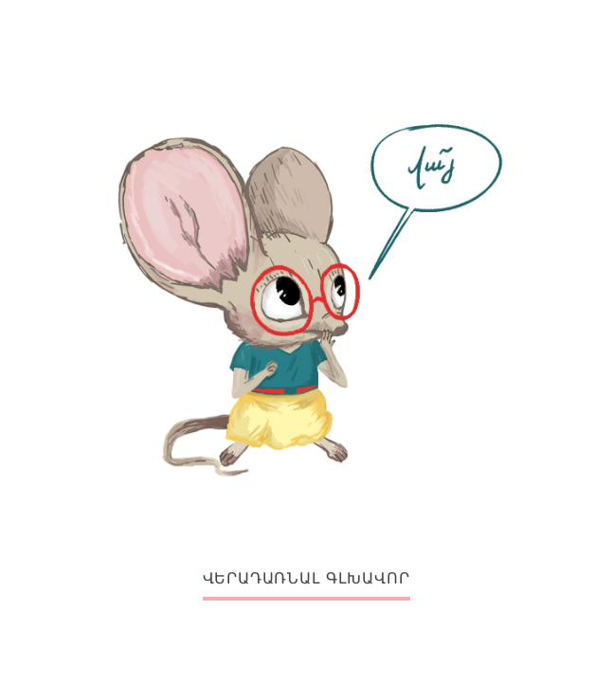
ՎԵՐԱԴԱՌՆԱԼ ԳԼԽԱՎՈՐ (306, 578)
